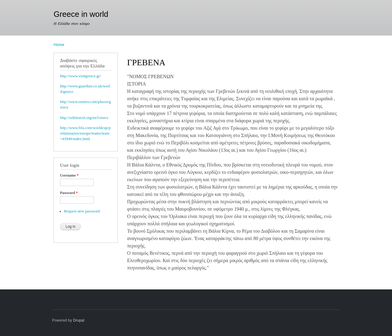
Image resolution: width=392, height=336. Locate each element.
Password (69, 193)
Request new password (82, 211)
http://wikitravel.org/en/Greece (84, 118)
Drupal (79, 320)
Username (69, 175)
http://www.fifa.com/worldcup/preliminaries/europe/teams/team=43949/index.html (85, 133)
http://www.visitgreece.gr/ (80, 76)
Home (59, 44)
